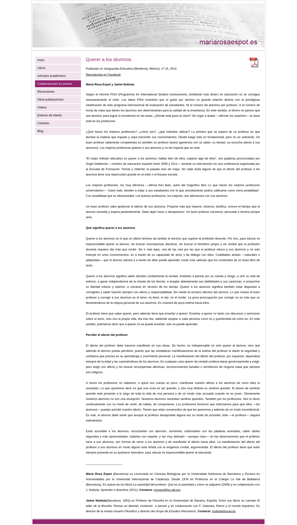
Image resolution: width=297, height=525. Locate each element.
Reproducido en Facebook (103, 74)
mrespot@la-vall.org (167, 490)
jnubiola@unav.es (224, 511)
